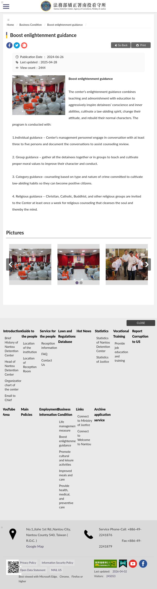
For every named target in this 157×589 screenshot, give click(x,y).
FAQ (44, 354)
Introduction (12, 331)
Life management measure (67, 426)
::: (2, 2)
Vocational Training (121, 333)
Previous (10, 264)
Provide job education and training (121, 351)
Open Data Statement (32, 570)
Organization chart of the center (13, 385)
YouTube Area (9, 411)
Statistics (101, 331)
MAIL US (56, 570)
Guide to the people (29, 333)
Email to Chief (10, 398)
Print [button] (143, 45)
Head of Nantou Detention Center (11, 368)
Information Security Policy (57, 562)
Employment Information (48, 411)
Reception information (49, 345)
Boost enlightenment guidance (65, 24)
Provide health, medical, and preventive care (66, 496)
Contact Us (46, 362)
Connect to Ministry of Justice (84, 420)
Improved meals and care (66, 475)
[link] (9, 45)
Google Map (35, 546)
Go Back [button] (123, 45)
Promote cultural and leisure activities (66, 458)
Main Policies (26, 411)
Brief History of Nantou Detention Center (11, 346)
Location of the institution (30, 347)
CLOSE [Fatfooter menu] (141, 323)
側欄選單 (6, 6)
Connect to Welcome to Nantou (84, 437)
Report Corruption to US (140, 336)
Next (147, 264)
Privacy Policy (28, 562)
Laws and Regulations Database (67, 336)
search (151, 6)
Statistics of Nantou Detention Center (103, 344)
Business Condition (30, 24)
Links (80, 409)
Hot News (84, 331)
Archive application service (102, 414)
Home (10, 24)
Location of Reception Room (30, 364)
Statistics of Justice (102, 359)
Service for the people (48, 333)
